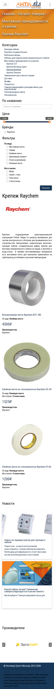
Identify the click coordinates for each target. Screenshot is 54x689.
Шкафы (7, 81)
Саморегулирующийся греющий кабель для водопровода (23, 88)
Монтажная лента (15, 147)
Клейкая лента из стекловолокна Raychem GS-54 (26, 389)
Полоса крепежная (16, 160)
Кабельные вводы (12, 55)
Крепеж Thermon (13, 72)
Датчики (8, 78)
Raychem (9, 132)
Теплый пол (9, 84)
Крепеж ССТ (11, 63)
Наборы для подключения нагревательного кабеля (26, 58)
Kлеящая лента (14, 163)
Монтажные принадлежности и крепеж (21, 61)
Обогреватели (10, 95)
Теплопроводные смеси (14, 92)
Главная (8, 14)
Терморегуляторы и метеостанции (19, 75)
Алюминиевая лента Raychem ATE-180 (21, 314)
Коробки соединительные (15, 52)
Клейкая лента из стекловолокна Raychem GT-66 (26, 466)
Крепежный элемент (16, 157)
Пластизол (12, 178)
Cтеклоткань (13, 181)
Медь (10, 171)
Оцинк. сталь (13, 174)
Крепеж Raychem (13, 69)
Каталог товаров (31, 14)
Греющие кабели (11, 49)
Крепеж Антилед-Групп (16, 66)
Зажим (10, 150)
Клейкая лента (14, 153)
